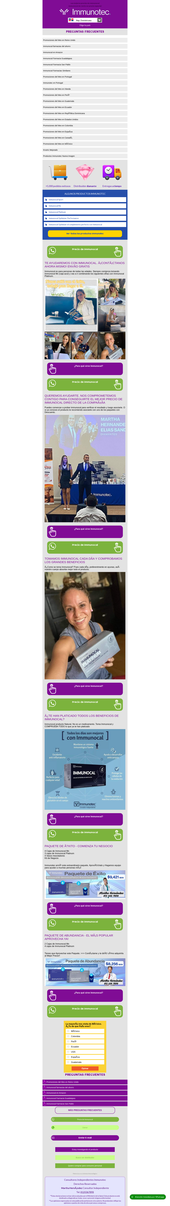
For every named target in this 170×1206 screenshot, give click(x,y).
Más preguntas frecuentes (85, 1110)
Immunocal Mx (53, 206)
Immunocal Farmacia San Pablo (56, 65)
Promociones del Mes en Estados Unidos (60, 119)
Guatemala (76, 1062)
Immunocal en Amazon (53, 52)
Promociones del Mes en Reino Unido (59, 40)
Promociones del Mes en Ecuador (57, 107)
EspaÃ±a (75, 1057)
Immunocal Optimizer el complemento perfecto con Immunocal (73, 224)
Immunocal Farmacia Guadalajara (57, 58)
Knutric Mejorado (50, 150)
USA (73, 1052)
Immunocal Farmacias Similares (56, 71)
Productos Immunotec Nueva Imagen (59, 156)
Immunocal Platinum (55, 212)
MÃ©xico (75, 1031)
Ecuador (75, 1047)
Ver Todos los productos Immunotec (85, 233)
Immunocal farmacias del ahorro (57, 46)
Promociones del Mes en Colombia (58, 125)
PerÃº (73, 1041)
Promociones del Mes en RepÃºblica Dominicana (64, 113)
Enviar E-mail (85, 1138)
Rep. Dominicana (80, 20)
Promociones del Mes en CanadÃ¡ (57, 138)
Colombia (75, 1036)
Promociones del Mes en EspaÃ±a (58, 132)
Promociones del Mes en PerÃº (56, 95)
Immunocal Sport (54, 199)
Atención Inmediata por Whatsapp (147, 1197)
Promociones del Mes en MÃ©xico (57, 144)
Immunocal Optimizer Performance (62, 218)
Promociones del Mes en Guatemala (58, 101)
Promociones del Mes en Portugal (57, 77)
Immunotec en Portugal (53, 83)
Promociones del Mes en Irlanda (57, 89)
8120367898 (87, 1192)
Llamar (85, 1127)
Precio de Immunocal (85, 1119)
